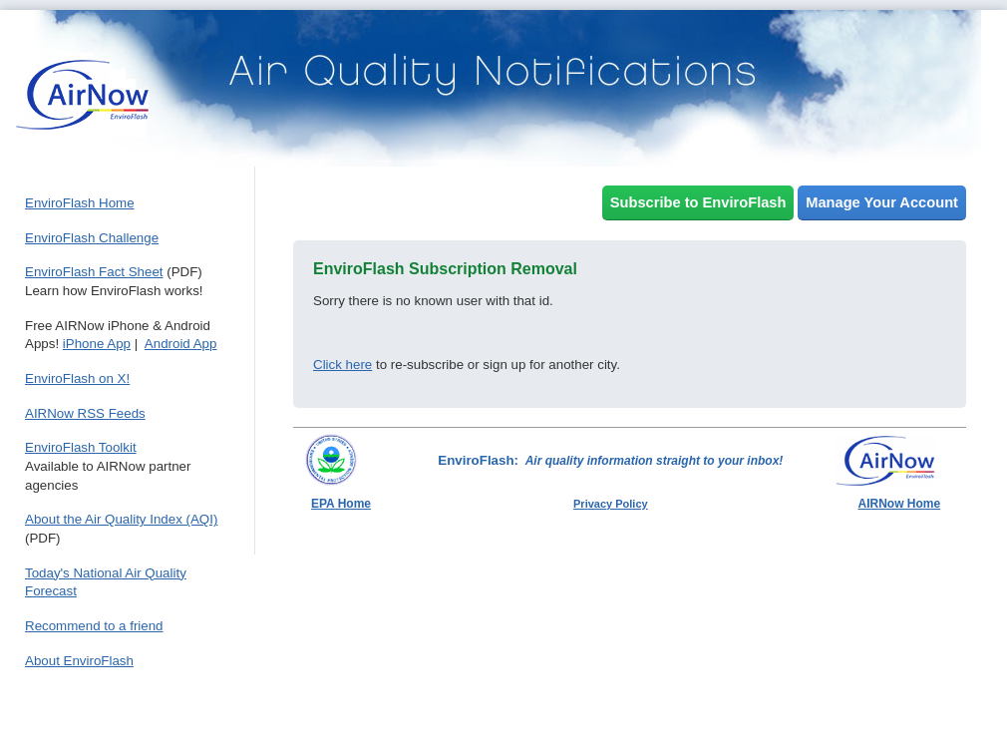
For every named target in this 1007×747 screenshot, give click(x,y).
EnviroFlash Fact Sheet (94, 271)
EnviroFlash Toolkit (81, 447)
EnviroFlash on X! (77, 378)
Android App (181, 343)
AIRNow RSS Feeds (85, 413)
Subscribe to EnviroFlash (698, 202)
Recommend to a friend (94, 625)
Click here (342, 364)
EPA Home (341, 504)
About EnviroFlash (79, 660)
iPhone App (97, 343)
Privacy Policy (610, 504)
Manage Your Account (882, 202)
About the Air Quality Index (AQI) (121, 519)
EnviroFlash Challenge (92, 237)
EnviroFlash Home (80, 202)
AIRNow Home (899, 504)
